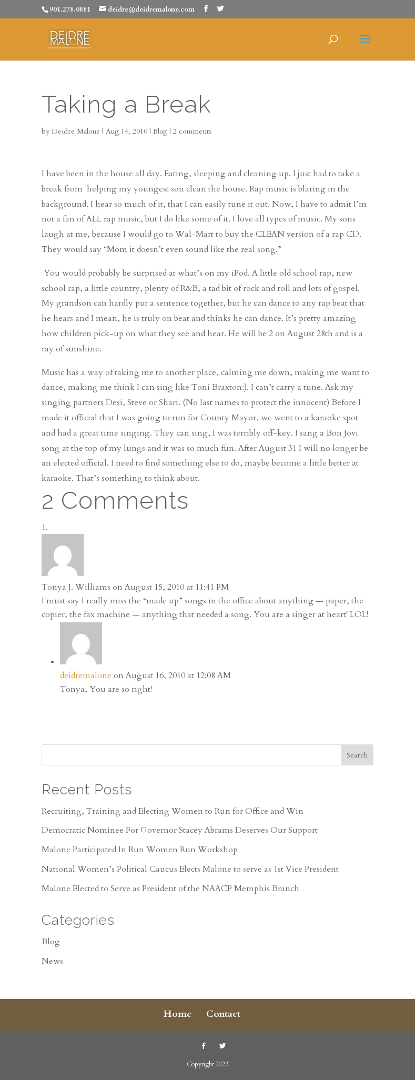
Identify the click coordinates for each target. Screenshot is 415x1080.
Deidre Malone (76, 131)
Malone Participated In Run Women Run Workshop (140, 849)
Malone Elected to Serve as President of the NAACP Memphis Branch (170, 888)
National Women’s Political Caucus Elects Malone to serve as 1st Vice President (190, 869)
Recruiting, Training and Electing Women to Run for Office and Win (172, 811)
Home (178, 1014)
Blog (160, 131)
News (52, 961)
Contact (223, 1014)
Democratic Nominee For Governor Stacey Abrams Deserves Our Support (180, 830)
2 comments (192, 131)
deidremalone (86, 675)
